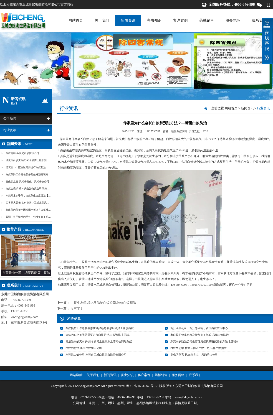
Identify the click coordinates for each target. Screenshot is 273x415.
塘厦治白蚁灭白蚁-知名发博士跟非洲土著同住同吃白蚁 (36, 160)
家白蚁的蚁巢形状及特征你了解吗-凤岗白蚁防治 (199, 334)
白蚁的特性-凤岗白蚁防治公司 (22, 153)
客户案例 (180, 20)
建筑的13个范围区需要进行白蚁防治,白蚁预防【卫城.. (98, 334)
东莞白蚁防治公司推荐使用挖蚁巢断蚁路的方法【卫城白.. (205, 341)
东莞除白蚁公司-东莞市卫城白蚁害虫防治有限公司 (96, 354)
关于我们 (102, 20)
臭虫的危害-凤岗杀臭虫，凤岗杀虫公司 (27, 181)
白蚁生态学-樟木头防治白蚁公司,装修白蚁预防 (31, 188)
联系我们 (259, 20)
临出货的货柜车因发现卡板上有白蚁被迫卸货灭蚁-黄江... (37, 209)
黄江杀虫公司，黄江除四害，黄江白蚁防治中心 (199, 328)
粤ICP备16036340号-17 (141, 386)
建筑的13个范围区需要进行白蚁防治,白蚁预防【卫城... (36, 167)
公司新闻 (9, 118)
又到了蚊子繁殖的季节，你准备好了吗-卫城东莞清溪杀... (37, 216)
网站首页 (75, 20)
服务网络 (232, 20)
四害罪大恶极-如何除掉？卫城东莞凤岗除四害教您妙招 (36, 202)
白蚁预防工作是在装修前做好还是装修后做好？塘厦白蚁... (38, 174)
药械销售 (206, 20)
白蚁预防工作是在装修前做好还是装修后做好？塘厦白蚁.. (100, 328)
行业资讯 (9, 130)
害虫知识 (154, 20)
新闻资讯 (128, 20)
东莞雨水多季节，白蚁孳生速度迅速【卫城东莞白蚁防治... (38, 195)
